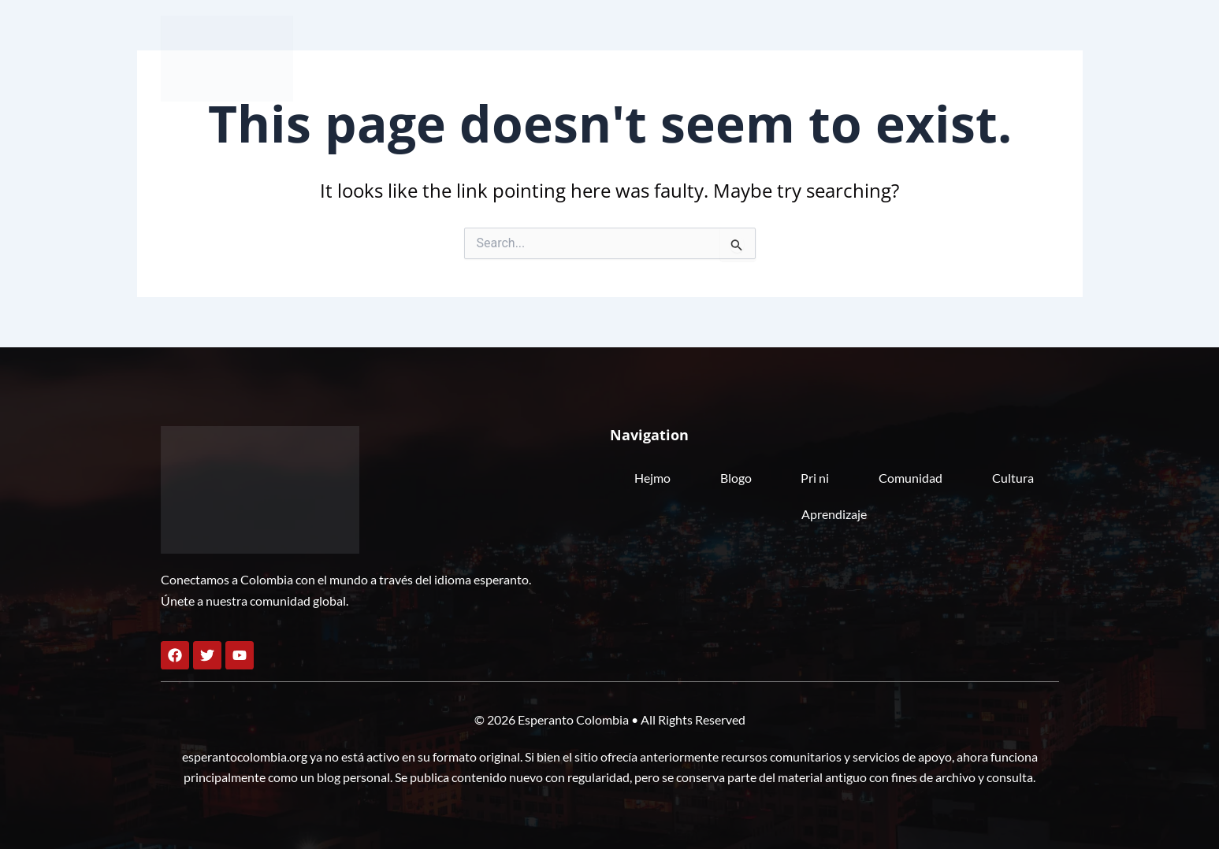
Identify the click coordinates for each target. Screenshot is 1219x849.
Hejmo (636, 57)
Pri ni (763, 57)
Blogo (701, 57)
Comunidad (840, 57)
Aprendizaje (1009, 57)
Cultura (925, 57)
